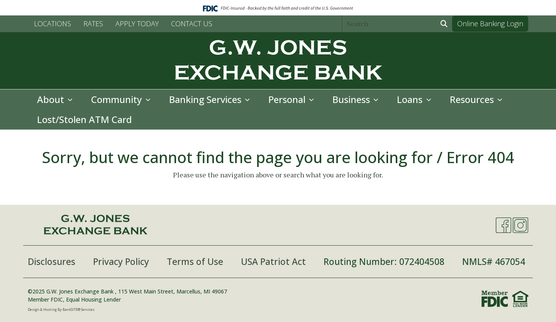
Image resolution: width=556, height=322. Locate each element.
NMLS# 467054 (493, 261)
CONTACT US (191, 23)
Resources (473, 99)
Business (352, 99)
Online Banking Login (490, 23)
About (51, 99)
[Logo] (278, 61)
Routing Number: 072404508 (384, 261)
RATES (93, 23)
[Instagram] (520, 225)
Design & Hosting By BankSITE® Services (61, 309)
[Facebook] (503, 225)
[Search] (389, 23)
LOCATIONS (52, 23)
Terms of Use (195, 261)
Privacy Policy (121, 261)
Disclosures (51, 261)
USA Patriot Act (273, 261)
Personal (288, 99)
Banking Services (206, 99)
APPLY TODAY (137, 23)
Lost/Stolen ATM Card (84, 119)
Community (117, 99)
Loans (411, 99)
